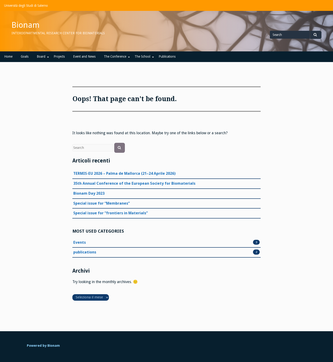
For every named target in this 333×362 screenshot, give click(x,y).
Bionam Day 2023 (89, 193)
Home (8, 56)
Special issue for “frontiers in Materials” (110, 213)
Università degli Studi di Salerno (26, 5)
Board (41, 56)
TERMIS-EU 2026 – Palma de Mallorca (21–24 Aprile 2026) (124, 173)
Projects (59, 56)
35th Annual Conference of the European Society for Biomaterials (134, 183)
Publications (167, 56)
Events (79, 242)
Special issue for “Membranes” (101, 203)
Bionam (26, 25)
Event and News (84, 56)
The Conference (115, 56)
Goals (24, 56)
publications (84, 252)
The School (142, 56)
